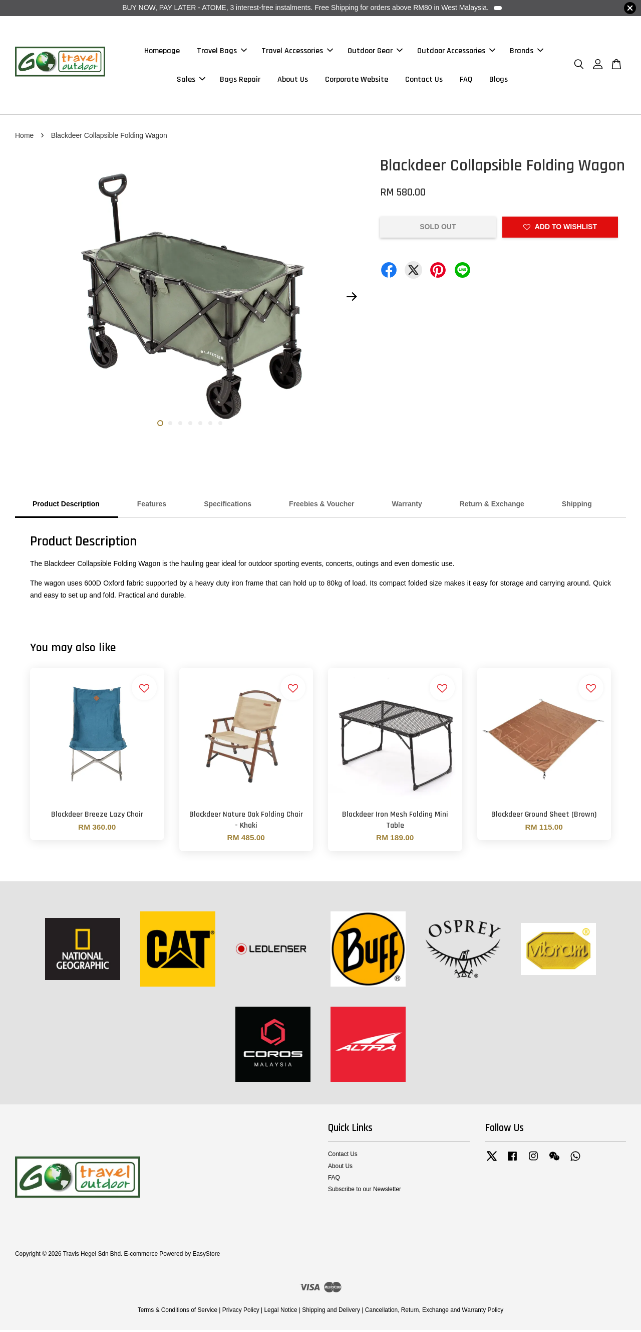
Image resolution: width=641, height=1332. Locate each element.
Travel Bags (222, 52)
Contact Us (424, 80)
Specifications (227, 506)
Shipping (577, 506)
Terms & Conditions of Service (177, 1311)
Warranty (407, 506)
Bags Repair (240, 80)
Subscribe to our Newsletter (364, 1191)
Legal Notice (280, 1311)
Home (24, 137)
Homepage (162, 52)
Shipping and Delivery (331, 1311)
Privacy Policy (240, 1311)
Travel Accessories (297, 52)
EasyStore (206, 1255)
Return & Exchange (492, 506)
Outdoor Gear (375, 52)
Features (151, 506)
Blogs (498, 80)
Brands (526, 52)
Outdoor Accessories (456, 52)
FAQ (466, 80)
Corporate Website (356, 80)
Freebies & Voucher (321, 506)
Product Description (66, 506)
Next (351, 298)
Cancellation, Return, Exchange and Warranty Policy (434, 1311)
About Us (292, 80)
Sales (191, 80)
